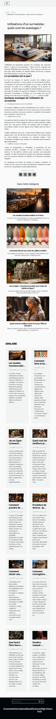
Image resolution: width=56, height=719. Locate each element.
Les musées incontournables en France (28, 215)
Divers (13, 12)
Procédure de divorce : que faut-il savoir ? (39, 508)
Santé (29, 709)
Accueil (6, 12)
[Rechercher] (25, 701)
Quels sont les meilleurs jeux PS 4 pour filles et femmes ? (28, 325)
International (20, 709)
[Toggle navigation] (7, 3)
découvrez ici (34, 95)
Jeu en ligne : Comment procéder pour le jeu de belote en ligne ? (28, 287)
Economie (8, 709)
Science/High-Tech (39, 710)
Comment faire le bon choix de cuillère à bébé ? (28, 251)
